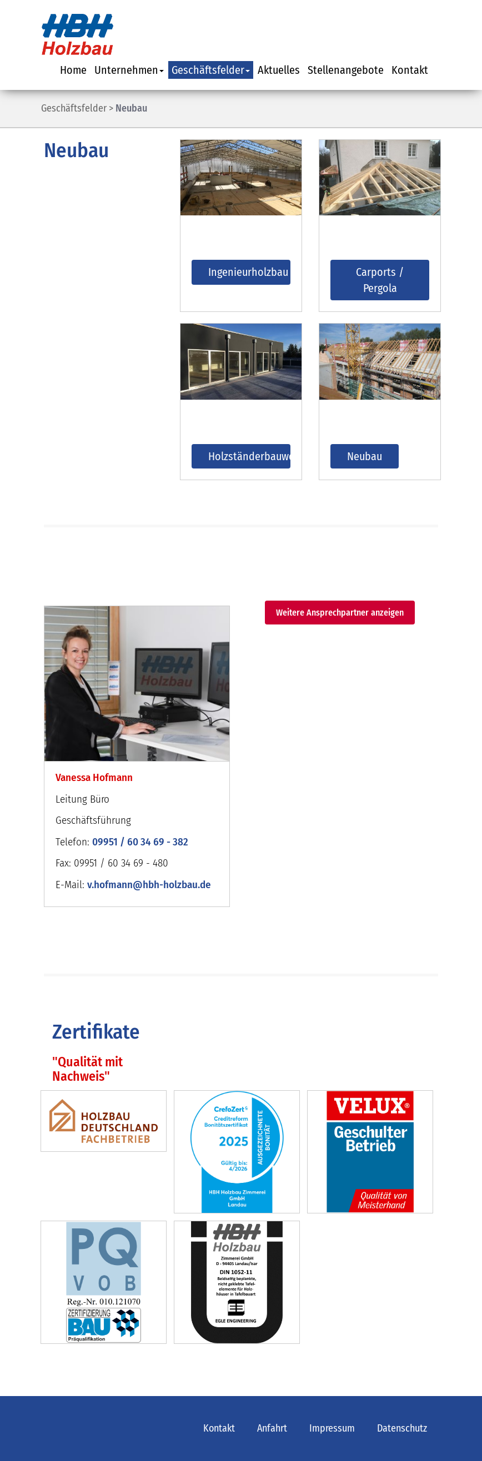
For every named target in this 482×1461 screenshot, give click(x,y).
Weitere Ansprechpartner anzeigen (340, 612)
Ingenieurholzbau (248, 272)
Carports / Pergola (380, 280)
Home (73, 70)
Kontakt (409, 70)
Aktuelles (279, 70)
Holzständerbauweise (249, 456)
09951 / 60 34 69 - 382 (140, 841)
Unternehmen (129, 70)
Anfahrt (272, 1428)
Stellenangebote (346, 70)
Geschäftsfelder (211, 70)
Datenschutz (402, 1428)
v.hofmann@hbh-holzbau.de (149, 884)
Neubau (131, 108)
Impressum (332, 1428)
